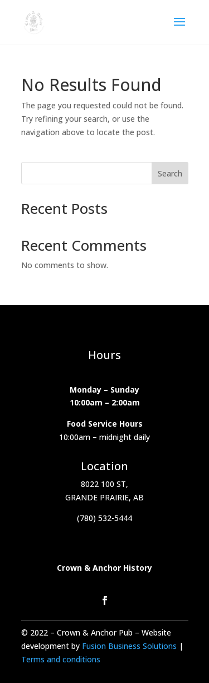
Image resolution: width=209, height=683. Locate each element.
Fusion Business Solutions (130, 646)
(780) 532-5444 (104, 518)
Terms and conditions (60, 659)
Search (170, 173)
